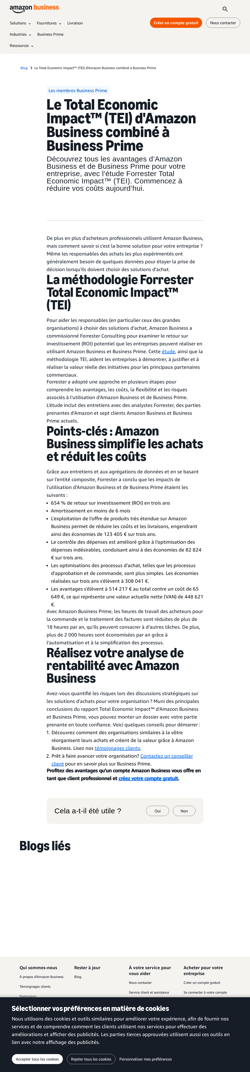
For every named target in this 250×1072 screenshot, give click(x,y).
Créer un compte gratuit (202, 982)
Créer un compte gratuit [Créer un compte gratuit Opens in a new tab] (176, 22)
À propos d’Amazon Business (41, 977)
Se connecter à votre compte (205, 992)
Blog (77, 977)
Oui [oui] (158, 810)
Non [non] (184, 810)
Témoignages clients (35, 986)
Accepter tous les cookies (37, 1059)
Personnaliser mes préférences (145, 1059)
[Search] (225, 8)
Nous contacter (140, 982)
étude (168, 351)
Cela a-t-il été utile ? (87, 811)
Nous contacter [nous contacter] (223, 22)
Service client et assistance (149, 992)
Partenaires (28, 996)
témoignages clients (117, 748)
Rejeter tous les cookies (91, 1059)
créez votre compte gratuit (148, 778)
